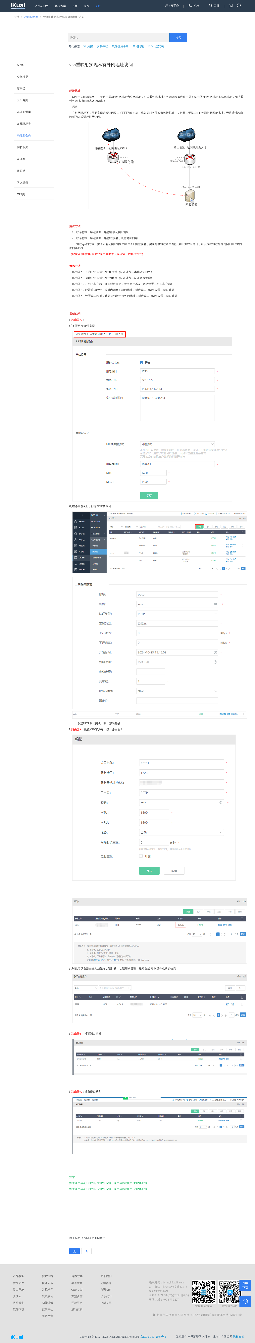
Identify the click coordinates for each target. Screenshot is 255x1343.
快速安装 (47, 1283)
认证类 (21, 159)
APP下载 (245, 1285)
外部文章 (106, 1302)
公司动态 (106, 1289)
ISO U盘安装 (156, 46)
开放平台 (76, 1302)
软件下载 (18, 1309)
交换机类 (22, 76)
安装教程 (102, 46)
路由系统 (18, 1289)
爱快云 (17, 1296)
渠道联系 (76, 1283)
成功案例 (76, 1309)
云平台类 (22, 100)
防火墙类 (22, 182)
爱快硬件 (18, 1283)
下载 (74, 6)
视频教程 (47, 1296)
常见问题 (138, 46)
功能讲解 (47, 1302)
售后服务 (18, 1302)
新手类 (21, 88)
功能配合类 (24, 135)
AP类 (20, 65)
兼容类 (21, 170)
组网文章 (47, 1316)
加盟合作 (76, 1296)
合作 (86, 6)
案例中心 (47, 1309)
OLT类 (21, 194)
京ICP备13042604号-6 (153, 1336)
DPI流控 (88, 46)
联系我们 (106, 1296)
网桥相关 (22, 147)
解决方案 (60, 6)
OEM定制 (77, 1289)
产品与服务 (42, 6)
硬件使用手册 (120, 46)
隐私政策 (238, 1336)
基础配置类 (24, 112)
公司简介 (106, 1283)
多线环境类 (24, 123)
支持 (98, 6)
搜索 (178, 37)
